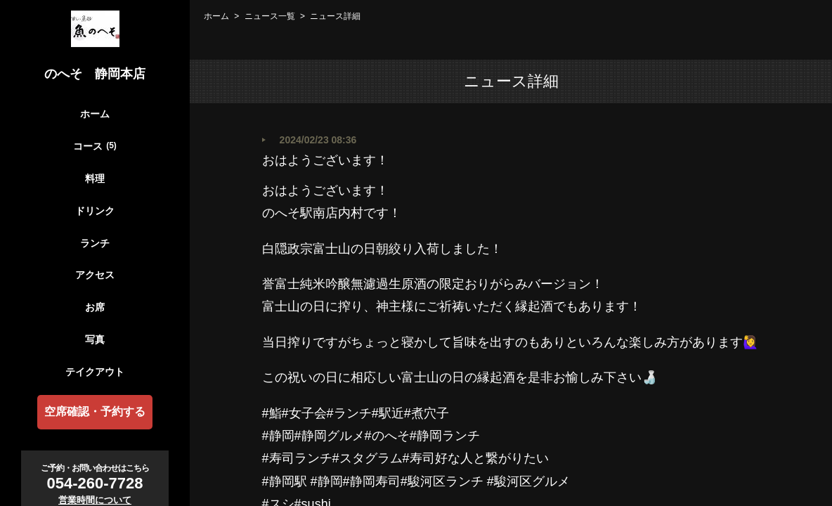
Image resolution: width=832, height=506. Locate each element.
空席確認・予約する (94, 411)
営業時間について (94, 500)
